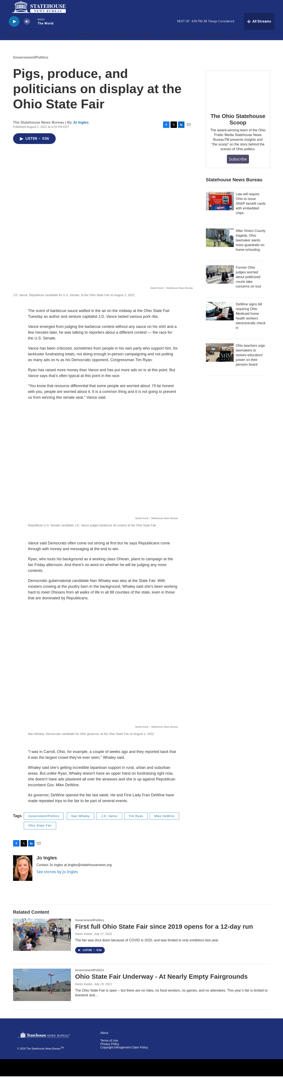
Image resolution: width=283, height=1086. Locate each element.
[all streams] (259, 31)
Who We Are (20, 44)
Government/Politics (30, 67)
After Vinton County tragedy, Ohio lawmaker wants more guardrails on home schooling (250, 250)
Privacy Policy (109, 1053)
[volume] (27, 31)
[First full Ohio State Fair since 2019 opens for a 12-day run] (42, 944)
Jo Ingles (81, 132)
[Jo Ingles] (22, 878)
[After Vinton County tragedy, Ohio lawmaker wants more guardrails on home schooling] (220, 247)
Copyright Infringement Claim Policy (124, 1057)
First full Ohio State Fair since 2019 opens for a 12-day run (164, 936)
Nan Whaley (80, 825)
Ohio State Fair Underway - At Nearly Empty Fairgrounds (161, 986)
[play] (14, 31)
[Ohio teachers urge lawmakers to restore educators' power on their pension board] (220, 362)
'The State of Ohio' (52, 44)
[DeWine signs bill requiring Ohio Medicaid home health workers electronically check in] (220, 321)
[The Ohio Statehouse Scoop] (238, 98)
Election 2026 (86, 44)
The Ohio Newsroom (178, 44)
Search (235, 44)
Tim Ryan (136, 825)
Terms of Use (109, 1050)
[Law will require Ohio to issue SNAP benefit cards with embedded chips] (220, 210)
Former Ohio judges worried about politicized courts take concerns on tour (248, 286)
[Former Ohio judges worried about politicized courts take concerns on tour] (220, 284)
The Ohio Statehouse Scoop (129, 44)
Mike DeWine (164, 825)
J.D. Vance (109, 825)
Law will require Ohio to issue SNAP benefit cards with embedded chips (251, 213)
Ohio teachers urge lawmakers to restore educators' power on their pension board (250, 364)
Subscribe (238, 168)
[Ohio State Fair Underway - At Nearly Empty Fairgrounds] (42, 994)
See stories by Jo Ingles (57, 881)
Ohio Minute (213, 44)
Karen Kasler (84, 943)
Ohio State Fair (40, 835)
